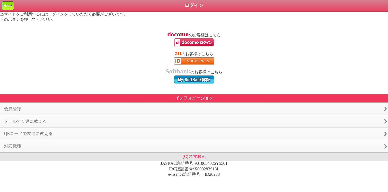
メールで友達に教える (25, 121)
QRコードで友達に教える (28, 133)
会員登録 (12, 108)
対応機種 (12, 146)
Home (7, 5)
